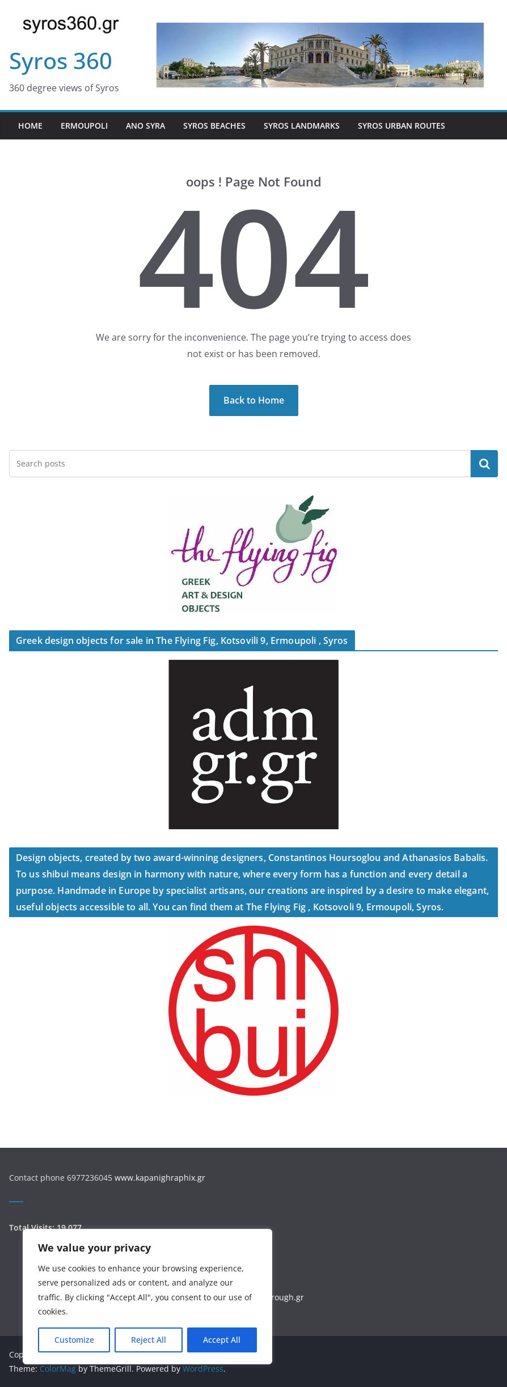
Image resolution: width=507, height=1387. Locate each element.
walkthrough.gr (275, 1297)
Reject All (148, 1339)
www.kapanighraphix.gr (160, 1177)
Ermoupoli (84, 125)
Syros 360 (60, 60)
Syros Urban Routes (401, 125)
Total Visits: (33, 1227)
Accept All (221, 1339)
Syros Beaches (214, 125)
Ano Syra (145, 125)
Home (30, 125)
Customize (74, 1339)
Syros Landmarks (302, 125)
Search (484, 463)
